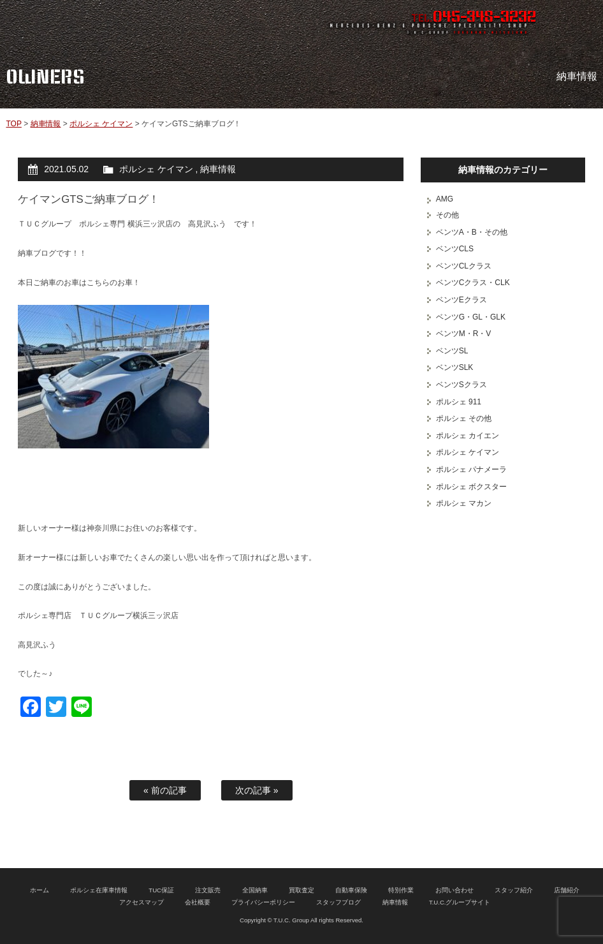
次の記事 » (257, 790)
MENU (580, 22)
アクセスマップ (141, 902)
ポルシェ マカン (463, 503)
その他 (447, 214)
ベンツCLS (455, 248)
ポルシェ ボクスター (471, 486)
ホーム (39, 890)
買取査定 (301, 890)
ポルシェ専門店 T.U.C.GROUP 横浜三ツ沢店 (126, 22)
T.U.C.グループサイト (460, 902)
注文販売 (208, 890)
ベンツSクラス (461, 384)
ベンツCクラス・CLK (473, 282)
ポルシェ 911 (458, 401)
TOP (13, 123)
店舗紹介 (566, 890)
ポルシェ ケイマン (101, 123)
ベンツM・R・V (463, 333)
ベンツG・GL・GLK (470, 317)
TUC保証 (161, 890)
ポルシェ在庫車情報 (98, 890)
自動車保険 (351, 890)
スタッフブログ (338, 902)
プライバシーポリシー (263, 902)
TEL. (474, 17)
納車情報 (46, 123)
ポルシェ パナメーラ (471, 469)
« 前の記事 (165, 790)
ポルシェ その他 (463, 418)
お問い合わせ (454, 890)
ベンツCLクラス (463, 266)
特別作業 (401, 890)
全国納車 (255, 890)
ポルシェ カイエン (467, 435)
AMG (444, 199)
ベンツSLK (455, 367)
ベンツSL (452, 350)
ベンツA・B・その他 (471, 232)
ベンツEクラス (461, 299)
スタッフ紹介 (514, 890)
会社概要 (197, 902)
